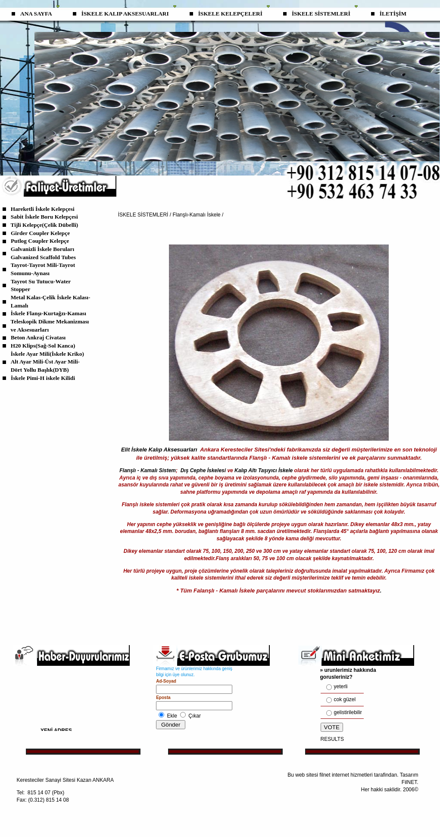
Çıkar (194, 716)
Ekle (172, 716)
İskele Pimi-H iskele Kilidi (43, 378)
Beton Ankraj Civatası (38, 337)
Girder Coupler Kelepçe (40, 233)
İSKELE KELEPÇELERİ (230, 13)
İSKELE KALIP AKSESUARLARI (125, 13)
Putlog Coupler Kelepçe (40, 241)
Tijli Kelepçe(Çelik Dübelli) (44, 225)
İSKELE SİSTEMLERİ (321, 13)
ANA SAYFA (36, 13)
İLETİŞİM (393, 13)
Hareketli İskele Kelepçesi (43, 209)
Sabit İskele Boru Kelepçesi (44, 216)
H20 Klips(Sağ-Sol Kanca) (43, 345)
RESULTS (332, 739)
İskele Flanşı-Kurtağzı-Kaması (48, 313)
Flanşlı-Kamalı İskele (196, 215)
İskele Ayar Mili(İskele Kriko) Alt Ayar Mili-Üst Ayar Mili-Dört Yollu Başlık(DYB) (47, 362)
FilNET (409, 782)
